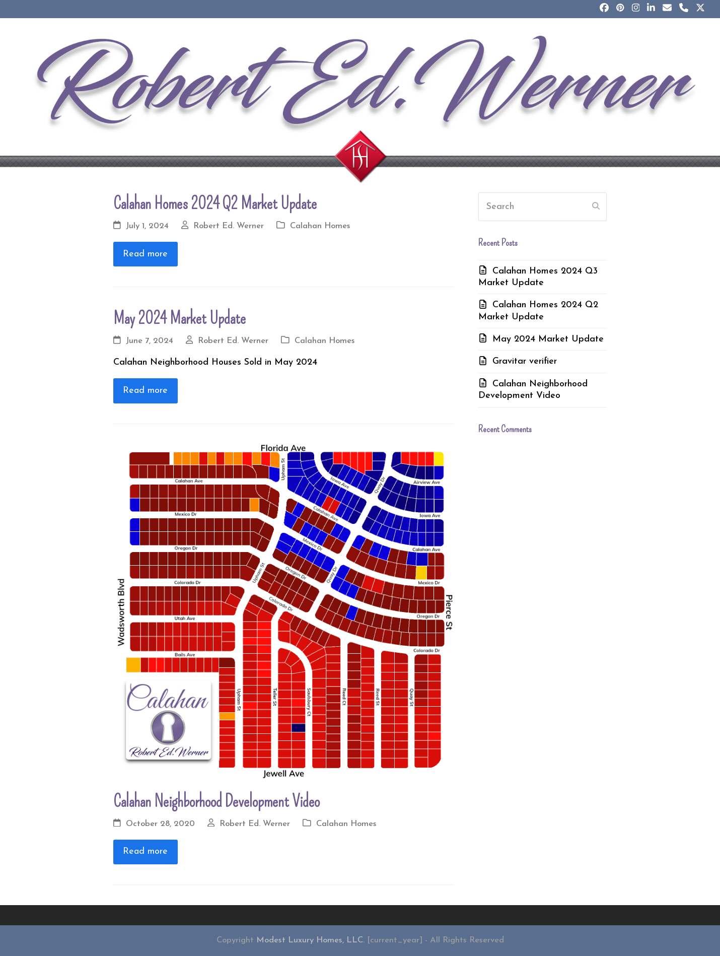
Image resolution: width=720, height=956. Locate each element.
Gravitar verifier (524, 361)
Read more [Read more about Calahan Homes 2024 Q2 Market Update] (145, 254)
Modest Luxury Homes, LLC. (310, 940)
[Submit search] (596, 207)
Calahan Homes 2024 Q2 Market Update (215, 203)
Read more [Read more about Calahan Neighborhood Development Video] (145, 851)
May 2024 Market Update (179, 318)
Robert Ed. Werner (228, 226)
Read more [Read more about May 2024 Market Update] (145, 390)
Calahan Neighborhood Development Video (216, 801)
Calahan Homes (320, 226)
